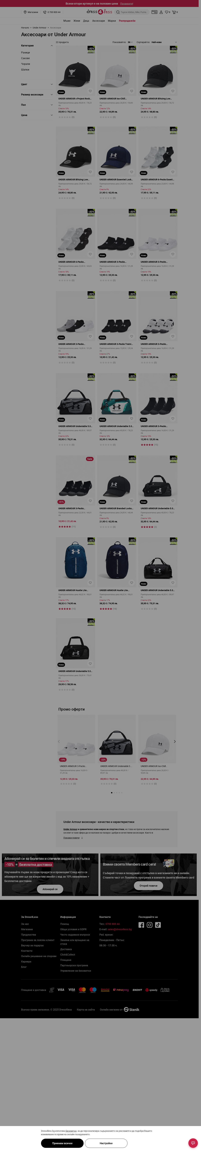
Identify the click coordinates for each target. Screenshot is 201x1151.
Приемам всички (62, 1143)
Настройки (106, 1143)
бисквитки (71, 1130)
